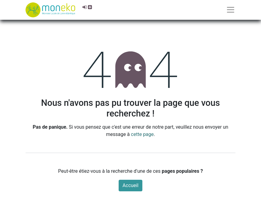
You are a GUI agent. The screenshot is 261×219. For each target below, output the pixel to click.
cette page (142, 134)
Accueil (130, 185)
